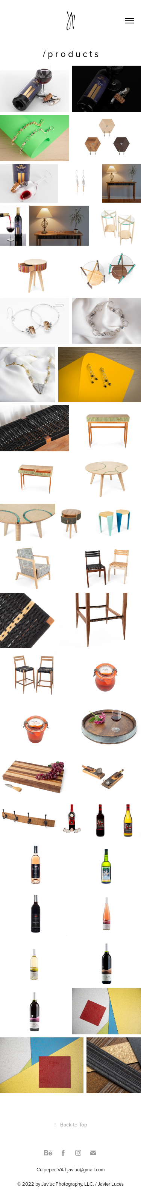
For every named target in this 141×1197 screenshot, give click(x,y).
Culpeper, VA (50, 1169)
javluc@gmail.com (86, 1169)
